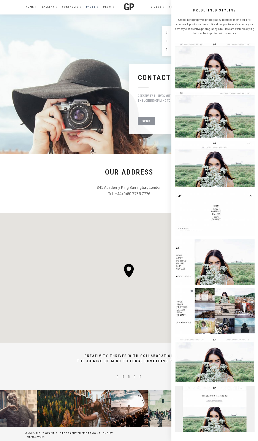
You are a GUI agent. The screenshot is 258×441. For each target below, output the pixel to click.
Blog (107, 6)
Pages (91, 6)
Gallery (47, 6)
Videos (156, 6)
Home (29, 6)
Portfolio (70, 6)
